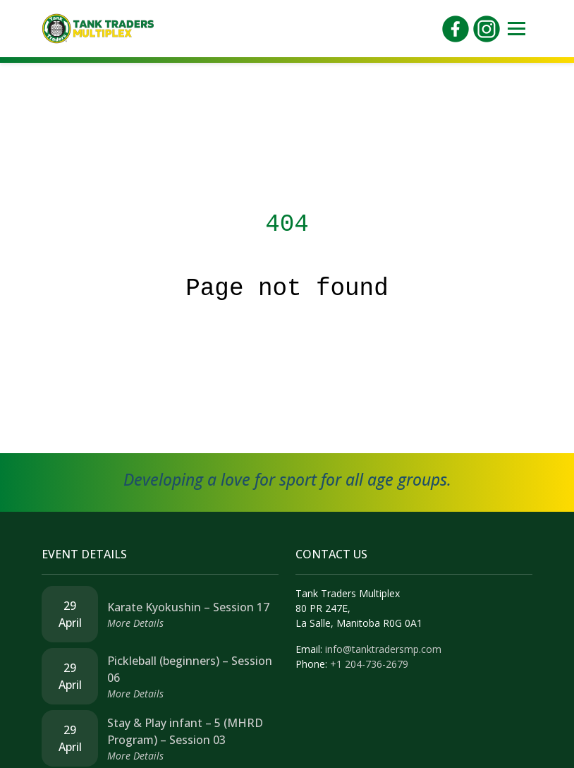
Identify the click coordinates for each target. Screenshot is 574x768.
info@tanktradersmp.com (383, 649)
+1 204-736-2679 (369, 664)
